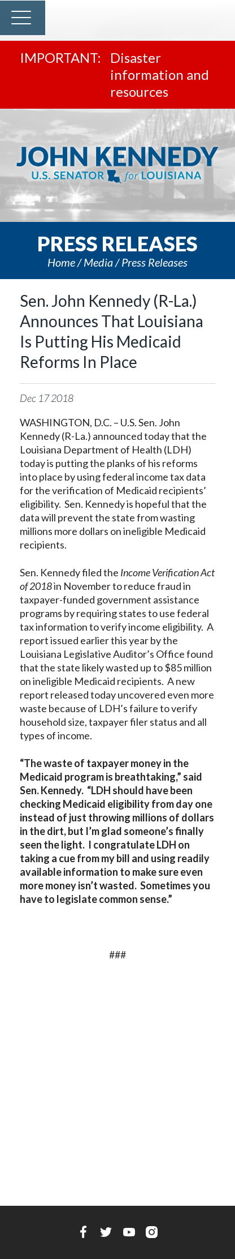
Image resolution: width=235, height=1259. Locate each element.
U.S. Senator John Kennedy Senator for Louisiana (117, 165)
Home (61, 262)
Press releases (154, 262)
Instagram (152, 1232)
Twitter (106, 1232)
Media (98, 262)
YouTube (129, 1232)
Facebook (83, 1232)
